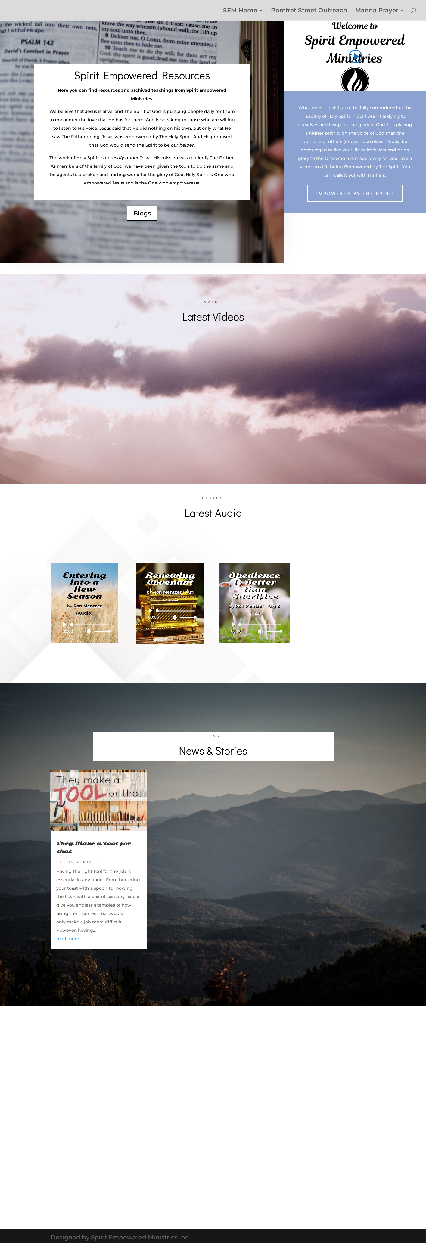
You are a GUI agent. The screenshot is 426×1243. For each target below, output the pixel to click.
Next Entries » (357, 961)
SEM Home (240, 11)
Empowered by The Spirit (355, 193)
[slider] (90, 624)
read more (67, 938)
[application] (84, 628)
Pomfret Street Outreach (309, 11)
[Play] (64, 624)
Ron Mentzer (81, 861)
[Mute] (89, 631)
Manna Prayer (376, 11)
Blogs (142, 213)
